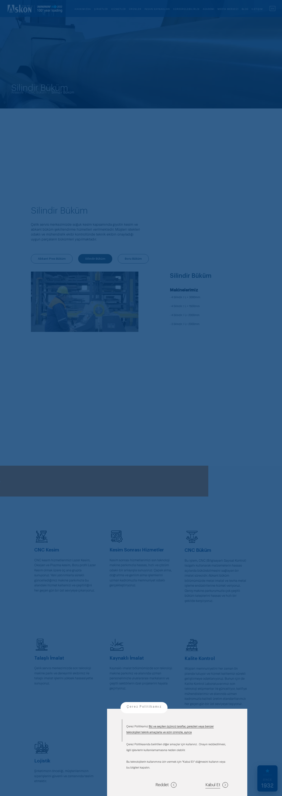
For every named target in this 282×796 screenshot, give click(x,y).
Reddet (166, 785)
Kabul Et (216, 785)
